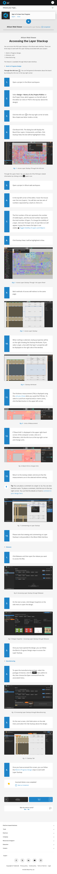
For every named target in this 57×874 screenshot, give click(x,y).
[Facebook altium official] (16, 860)
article (18, 799)
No (28, 809)
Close (18, 16)
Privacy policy (24, 866)
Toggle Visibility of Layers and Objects (32, 228)
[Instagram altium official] (41, 860)
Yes (25, 809)
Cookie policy (32, 866)
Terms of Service (42, 866)
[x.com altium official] (22, 860)
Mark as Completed (23, 785)
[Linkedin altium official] (28, 860)
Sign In (13, 16)
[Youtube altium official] (34, 860)
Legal (49, 866)
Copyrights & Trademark (12, 866)
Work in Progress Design (23, 770)
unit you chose (20, 396)
